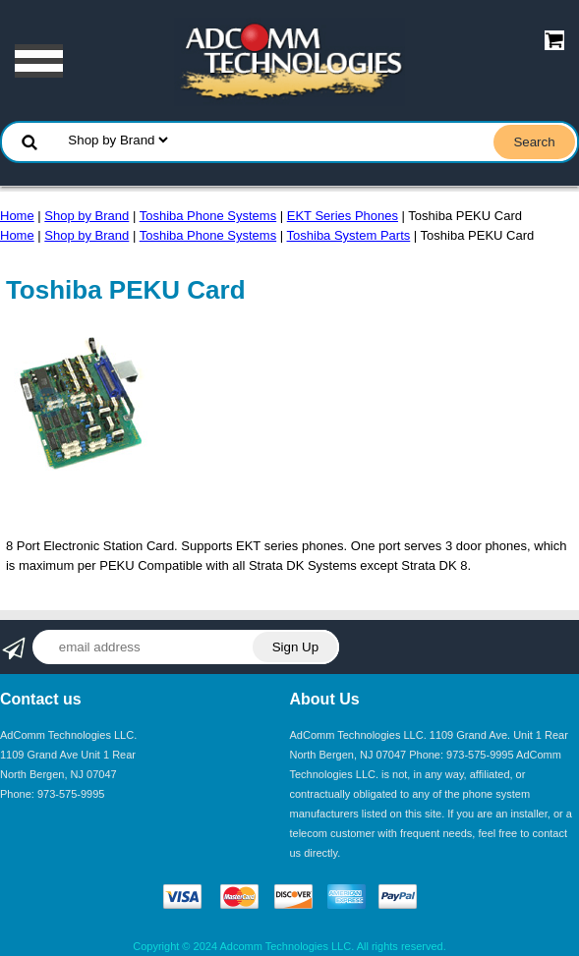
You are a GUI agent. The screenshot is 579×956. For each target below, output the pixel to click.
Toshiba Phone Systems (208, 215)
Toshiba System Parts (349, 235)
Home (17, 215)
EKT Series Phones (342, 215)
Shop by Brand (86, 215)
